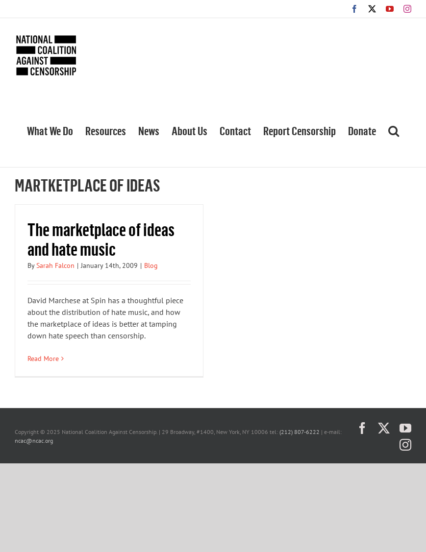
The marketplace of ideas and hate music (101, 239)
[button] (393, 130)
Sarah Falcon (55, 265)
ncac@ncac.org (34, 440)
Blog (151, 265)
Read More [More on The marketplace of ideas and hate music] (43, 358)
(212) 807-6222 (299, 431)
